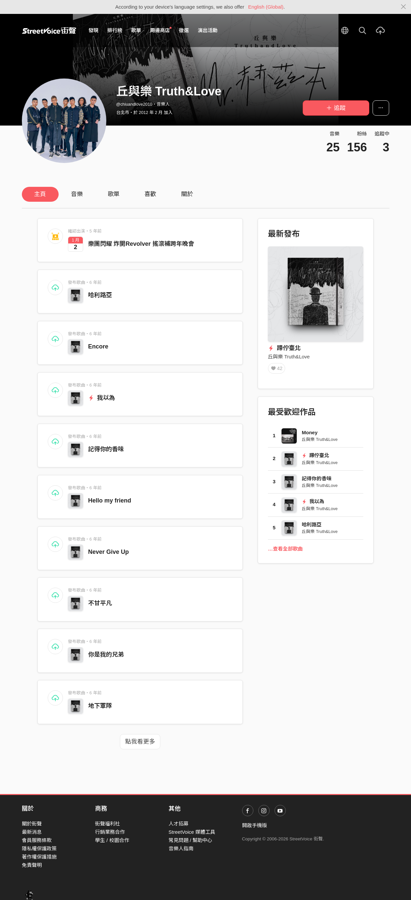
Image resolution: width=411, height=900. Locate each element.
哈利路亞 (100, 295)
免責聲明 (32, 865)
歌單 (136, 30)
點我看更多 (140, 741)
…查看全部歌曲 (285, 549)
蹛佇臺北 (284, 348)
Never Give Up (108, 552)
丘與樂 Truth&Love (289, 356)
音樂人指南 (181, 848)
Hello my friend (109, 500)
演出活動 (208, 30)
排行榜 (114, 30)
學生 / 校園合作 (112, 840)
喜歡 (150, 194)
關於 (187, 194)
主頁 (40, 194)
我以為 (101, 398)
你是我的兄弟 (106, 654)
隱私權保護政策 (39, 848)
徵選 (184, 30)
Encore (98, 346)
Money (310, 433)
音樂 (77, 194)
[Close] (403, 7)
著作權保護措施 (39, 857)
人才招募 (178, 823)
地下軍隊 (100, 706)
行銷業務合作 (110, 832)
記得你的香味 (106, 449)
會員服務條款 (37, 840)
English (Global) (265, 7)
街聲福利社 (107, 823)
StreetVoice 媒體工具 (192, 832)
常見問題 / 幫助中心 (191, 840)
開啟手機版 (254, 825)
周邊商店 (161, 30)
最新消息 (32, 832)
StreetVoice (49, 30)
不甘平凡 (100, 603)
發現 (93, 30)
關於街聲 (32, 823)
